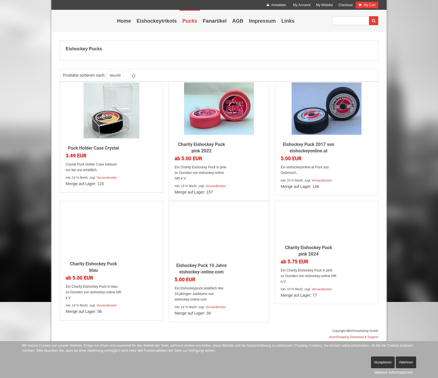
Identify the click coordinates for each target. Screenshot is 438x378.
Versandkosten (107, 177)
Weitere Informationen (393, 372)
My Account (301, 5)
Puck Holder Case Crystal (93, 148)
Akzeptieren (383, 362)
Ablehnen (406, 362)
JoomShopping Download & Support (353, 337)
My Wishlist (324, 5)
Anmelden (276, 5)
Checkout (346, 5)
